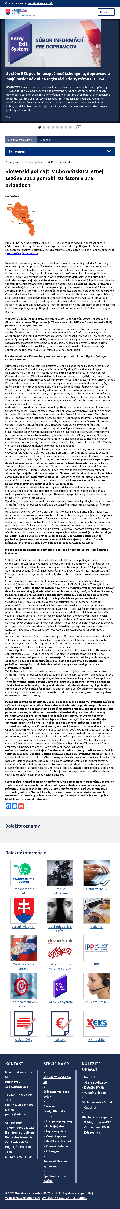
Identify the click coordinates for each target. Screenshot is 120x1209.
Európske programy (59, 1121)
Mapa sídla (84, 1193)
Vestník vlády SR (95, 1092)
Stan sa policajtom (96, 1082)
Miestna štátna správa (97, 1117)
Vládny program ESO (97, 1122)
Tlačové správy (33, 162)
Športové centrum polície (55, 1178)
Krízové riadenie (57, 1146)
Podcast (89, 1077)
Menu (106, 12)
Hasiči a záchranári (58, 1141)
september (66, 162)
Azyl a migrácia (56, 1131)
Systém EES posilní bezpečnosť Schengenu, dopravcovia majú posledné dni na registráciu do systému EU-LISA (58, 76)
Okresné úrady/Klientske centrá (54, 1111)
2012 (50, 162)
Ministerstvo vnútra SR (57, 1079)
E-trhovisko (92, 1132)
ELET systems (67, 1193)
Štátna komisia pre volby (56, 1094)
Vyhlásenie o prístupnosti (22, 1198)
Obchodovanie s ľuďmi (97, 1102)
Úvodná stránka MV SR (21, 139)
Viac (8, 117)
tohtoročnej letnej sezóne (22, 253)
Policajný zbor (55, 1126)
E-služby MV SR (94, 1087)
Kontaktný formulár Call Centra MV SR (18, 1139)
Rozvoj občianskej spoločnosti (55, 1163)
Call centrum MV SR (97, 1127)
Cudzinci (90, 1107)
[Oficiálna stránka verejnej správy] (42, 3)
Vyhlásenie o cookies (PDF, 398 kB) (64, 1198)
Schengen (46, 139)
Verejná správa (56, 1136)
